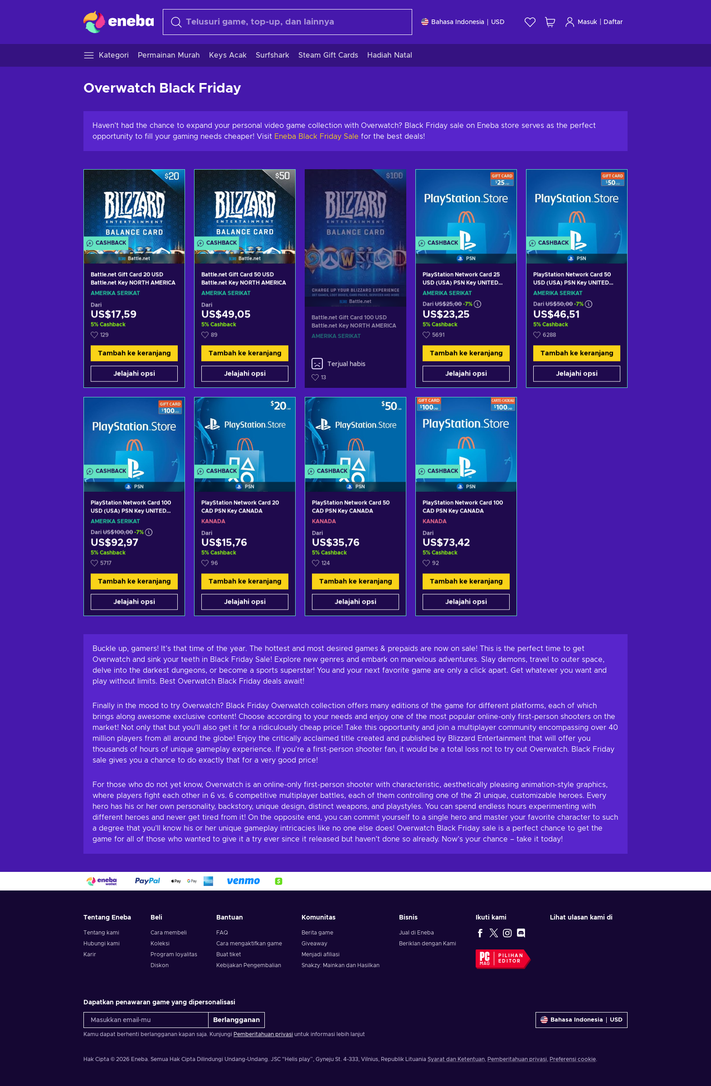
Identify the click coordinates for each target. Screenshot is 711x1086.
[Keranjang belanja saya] (550, 22)
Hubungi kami (101, 943)
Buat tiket (228, 954)
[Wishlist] (530, 22)
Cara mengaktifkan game (249, 943)
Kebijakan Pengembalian (248, 965)
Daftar (613, 22)
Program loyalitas (174, 954)
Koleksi (160, 943)
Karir (89, 954)
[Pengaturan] (463, 22)
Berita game (317, 932)
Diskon (160, 965)
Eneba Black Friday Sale (316, 136)
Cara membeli (169, 932)
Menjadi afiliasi (321, 954)
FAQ (222, 932)
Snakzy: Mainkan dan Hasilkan (341, 965)
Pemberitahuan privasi (263, 1034)
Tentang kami (101, 932)
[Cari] (287, 22)
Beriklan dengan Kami (427, 943)
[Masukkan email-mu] (146, 1020)
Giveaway (314, 943)
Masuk (581, 22)
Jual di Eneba (416, 932)
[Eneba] (118, 22)
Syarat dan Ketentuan (456, 1059)
